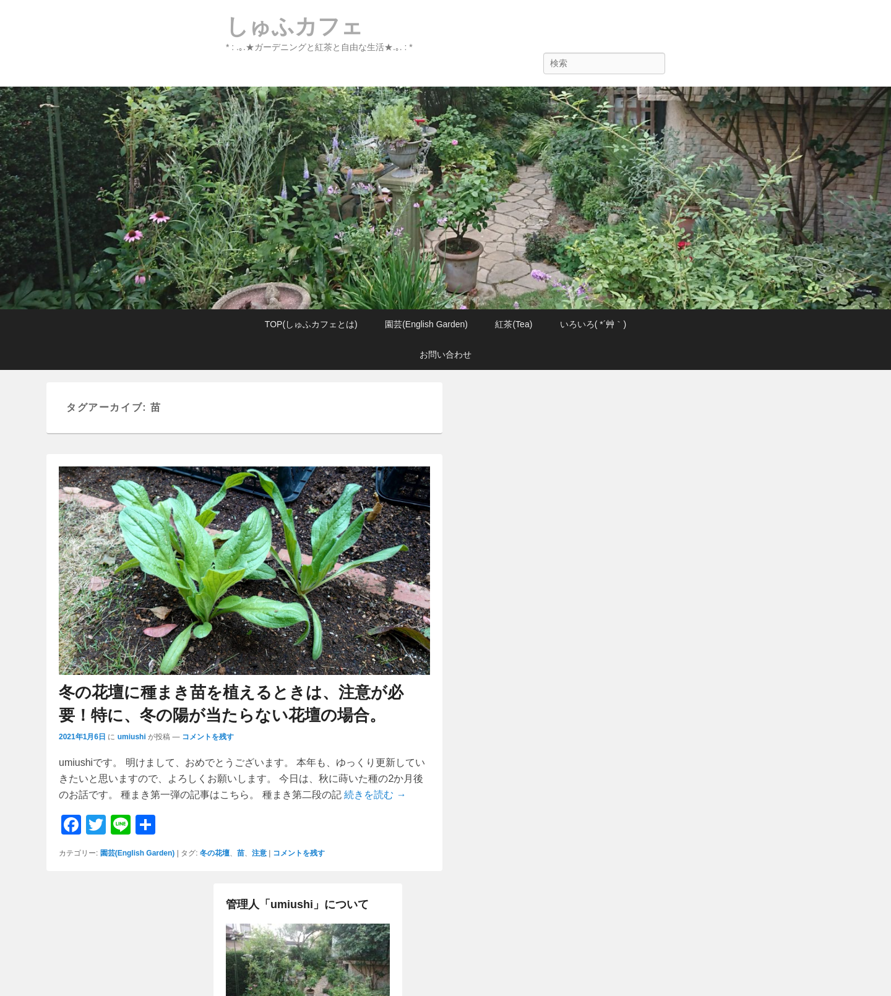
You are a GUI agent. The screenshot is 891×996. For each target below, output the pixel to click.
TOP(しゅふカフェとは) (311, 324)
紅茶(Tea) (513, 324)
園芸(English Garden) (426, 324)
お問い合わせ (445, 354)
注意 (259, 853)
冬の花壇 (215, 853)
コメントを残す (208, 736)
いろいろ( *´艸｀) (593, 324)
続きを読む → (375, 794)
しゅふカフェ (294, 26)
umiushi (132, 736)
